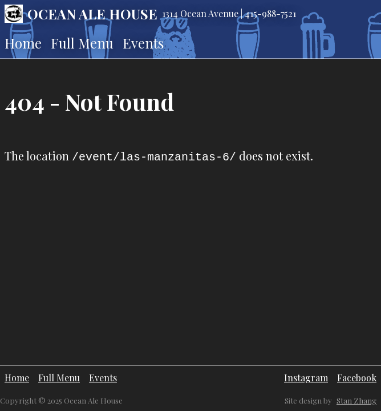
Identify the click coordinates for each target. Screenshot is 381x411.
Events (143, 43)
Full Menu (82, 43)
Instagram (306, 378)
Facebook (356, 378)
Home (23, 43)
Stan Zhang (356, 400)
